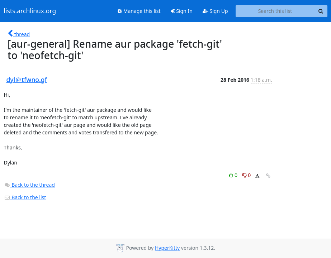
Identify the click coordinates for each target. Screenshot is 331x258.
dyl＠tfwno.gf (26, 79)
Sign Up (215, 11)
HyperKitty (167, 247)
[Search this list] (275, 11)
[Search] (321, 11)
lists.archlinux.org (30, 11)
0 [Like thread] (233, 175)
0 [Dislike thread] (246, 175)
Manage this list (139, 11)
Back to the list (25, 197)
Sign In (182, 11)
